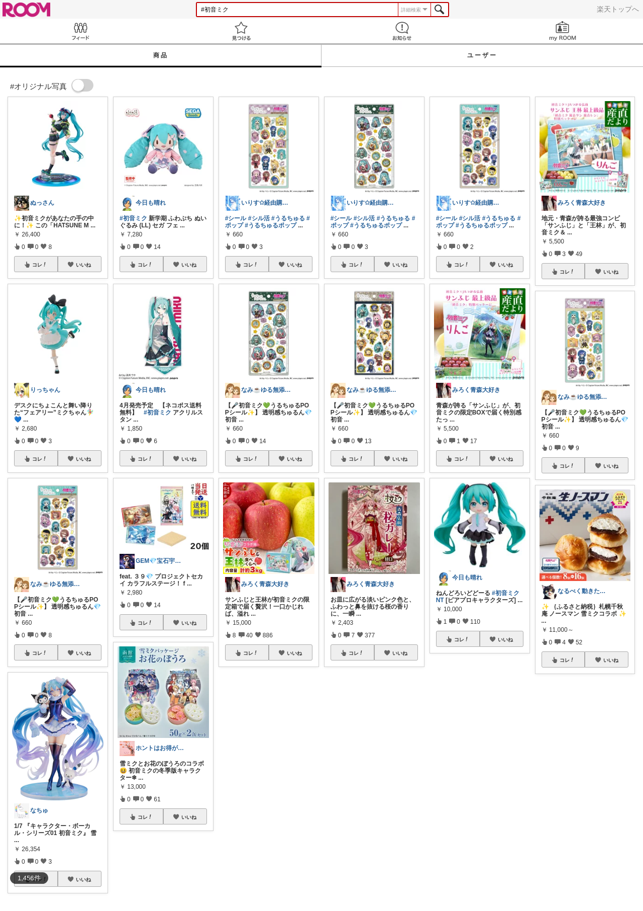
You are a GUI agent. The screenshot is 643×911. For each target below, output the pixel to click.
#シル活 (259, 218)
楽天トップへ (618, 9)
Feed (80, 31)
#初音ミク (133, 218)
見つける (241, 31)
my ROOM (562, 31)
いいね (83, 264)
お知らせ (402, 31)
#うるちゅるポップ (270, 225)
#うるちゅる (288, 218)
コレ (39, 264)
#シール (236, 218)
